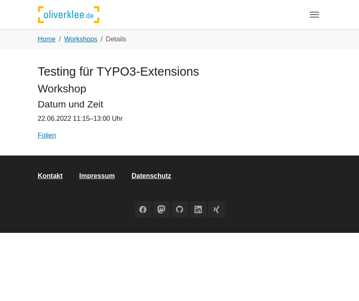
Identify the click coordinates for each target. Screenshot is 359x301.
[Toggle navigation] (314, 15)
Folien (47, 135)
